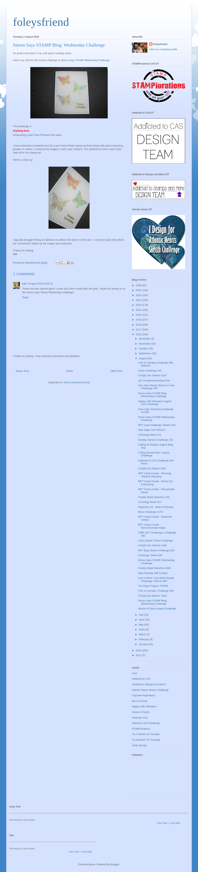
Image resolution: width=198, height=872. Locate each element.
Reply (25, 297)
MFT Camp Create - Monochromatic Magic (152, 526)
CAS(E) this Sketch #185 (152, 468)
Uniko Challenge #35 (149, 370)
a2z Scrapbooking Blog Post (154, 380)
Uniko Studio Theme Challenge (155, 540)
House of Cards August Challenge (157, 608)
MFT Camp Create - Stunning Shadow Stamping (154, 475)
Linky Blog (175, 823)
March (143, 634)
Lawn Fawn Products (38, 135)
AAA (134, 673)
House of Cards (140, 712)
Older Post (116, 371)
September (145, 353)
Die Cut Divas (139, 701)
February (144, 639)
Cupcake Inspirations (143, 695)
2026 (139, 285)
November (145, 343)
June (142, 619)
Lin (24, 283)
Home (69, 371)
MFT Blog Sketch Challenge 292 (156, 550)
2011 (139, 655)
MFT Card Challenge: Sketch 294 (156, 425)
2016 (139, 334)
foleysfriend (41, 22)
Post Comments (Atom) (77, 382)
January (143, 644)
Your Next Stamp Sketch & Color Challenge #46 (156, 387)
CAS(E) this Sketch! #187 (152, 375)
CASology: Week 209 (150, 555)
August (143, 358)
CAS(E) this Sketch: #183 (152, 595)
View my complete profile (163, 49)
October (143, 348)
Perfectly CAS (140, 717)
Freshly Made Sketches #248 (154, 568)
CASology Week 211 (149, 434)
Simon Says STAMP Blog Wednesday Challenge (152, 395)
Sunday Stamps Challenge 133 (155, 439)
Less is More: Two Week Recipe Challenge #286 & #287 (156, 579)
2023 (139, 300)
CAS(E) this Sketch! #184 (152, 545)
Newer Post (22, 371)
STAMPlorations (141, 728)
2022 (139, 304)
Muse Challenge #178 (150, 511)
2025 (139, 290)
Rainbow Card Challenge (146, 723)
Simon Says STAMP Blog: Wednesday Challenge (152, 602)
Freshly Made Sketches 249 (153, 497)
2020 (139, 314)
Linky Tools (162, 823)
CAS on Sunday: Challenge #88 (156, 590)
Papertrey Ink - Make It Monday (155, 507)
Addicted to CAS (141, 678)
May (141, 624)
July (141, 614)
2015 (139, 650)
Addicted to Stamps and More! (149, 684)
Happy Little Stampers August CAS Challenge (154, 403)
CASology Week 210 (149, 502)
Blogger (115, 864)
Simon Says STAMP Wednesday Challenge (85, 60)
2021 (139, 309)
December (145, 338)
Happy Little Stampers (144, 706)
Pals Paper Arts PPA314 (151, 429)
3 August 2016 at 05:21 (40, 283)
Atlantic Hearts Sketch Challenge (150, 689)
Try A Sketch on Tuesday (146, 734)
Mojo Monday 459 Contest (152, 573)
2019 (139, 319)
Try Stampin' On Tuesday (146, 739)
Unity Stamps (139, 745)
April (142, 629)
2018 (139, 324)
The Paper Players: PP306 (153, 585)
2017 (139, 329)
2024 (139, 295)
